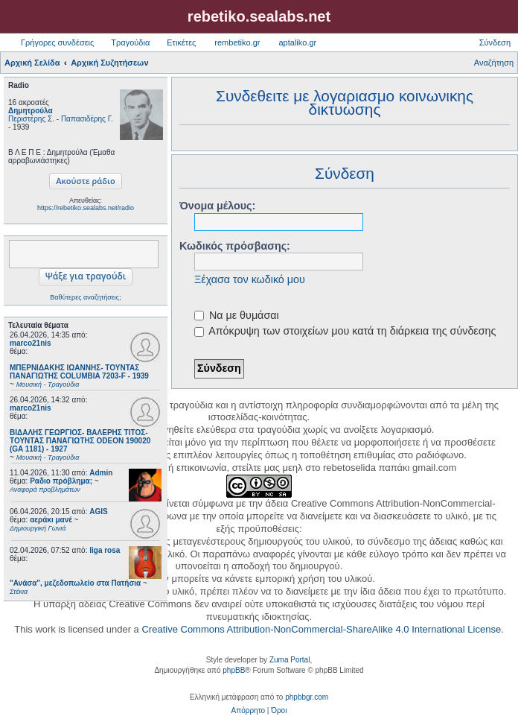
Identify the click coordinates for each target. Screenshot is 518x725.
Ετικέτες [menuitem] (181, 42)
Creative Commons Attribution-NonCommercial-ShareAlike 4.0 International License (321, 629)
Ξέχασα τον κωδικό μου (249, 279)
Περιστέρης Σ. (31, 119)
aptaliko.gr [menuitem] (297, 42)
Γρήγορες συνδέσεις (57, 42)
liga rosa (104, 550)
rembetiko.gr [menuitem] (237, 42)
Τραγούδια (130, 42)
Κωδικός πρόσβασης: (234, 246)
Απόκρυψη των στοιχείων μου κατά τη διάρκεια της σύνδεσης (345, 331)
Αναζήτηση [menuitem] (494, 62)
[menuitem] (248, 711)
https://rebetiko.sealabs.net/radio (85, 208)
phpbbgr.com (306, 697)
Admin (100, 473)
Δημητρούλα (30, 111)
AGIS (98, 511)
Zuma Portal (289, 660)
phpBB (234, 670)
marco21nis (30, 343)
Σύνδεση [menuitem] (495, 42)
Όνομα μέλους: (217, 206)
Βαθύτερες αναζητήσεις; (85, 297)
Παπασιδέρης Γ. (87, 119)
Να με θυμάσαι (236, 315)
